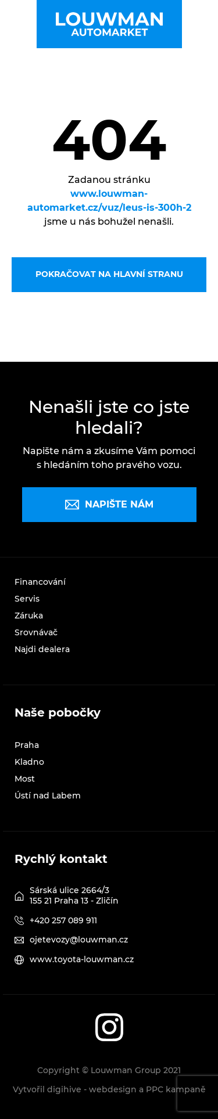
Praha (27, 745)
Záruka (29, 615)
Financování (40, 582)
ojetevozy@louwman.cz (79, 939)
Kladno (29, 762)
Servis (27, 598)
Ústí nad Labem (48, 795)
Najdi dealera (42, 649)
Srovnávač (36, 632)
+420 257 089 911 (63, 920)
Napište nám (109, 505)
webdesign (113, 1089)
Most (25, 778)
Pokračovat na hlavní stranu (109, 274)
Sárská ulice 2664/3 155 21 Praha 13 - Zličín (74, 895)
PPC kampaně (176, 1089)
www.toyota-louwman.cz (82, 959)
